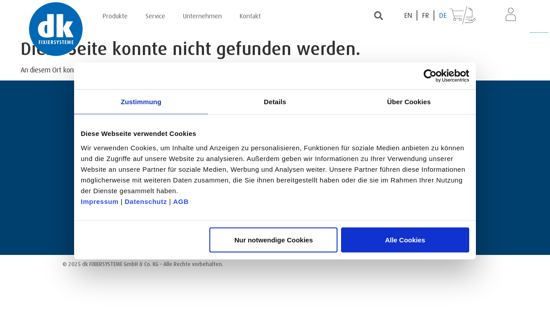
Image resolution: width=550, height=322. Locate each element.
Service (155, 14)
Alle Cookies (405, 239)
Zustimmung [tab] (141, 102)
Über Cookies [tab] (409, 102)
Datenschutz (146, 201)
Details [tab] (275, 102)
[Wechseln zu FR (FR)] (425, 15)
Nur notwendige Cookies (273, 239)
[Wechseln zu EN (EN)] (408, 15)
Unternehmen (202, 14)
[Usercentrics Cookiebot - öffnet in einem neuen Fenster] (430, 76)
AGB (181, 201)
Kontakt (250, 14)
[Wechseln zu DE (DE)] (442, 15)
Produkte (115, 14)
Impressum (100, 201)
